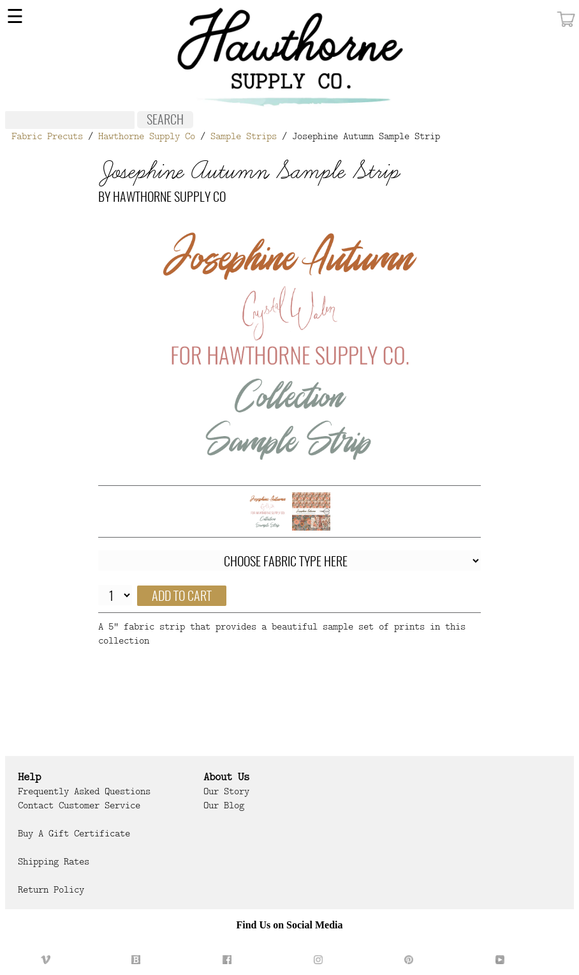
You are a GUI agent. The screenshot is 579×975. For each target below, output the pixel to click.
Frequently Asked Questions (84, 791)
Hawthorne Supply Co (146, 136)
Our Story (226, 791)
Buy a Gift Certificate (74, 833)
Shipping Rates (53, 861)
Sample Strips (243, 136)
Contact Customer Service (79, 805)
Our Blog (223, 805)
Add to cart (182, 597)
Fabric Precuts (47, 136)
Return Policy (51, 889)
